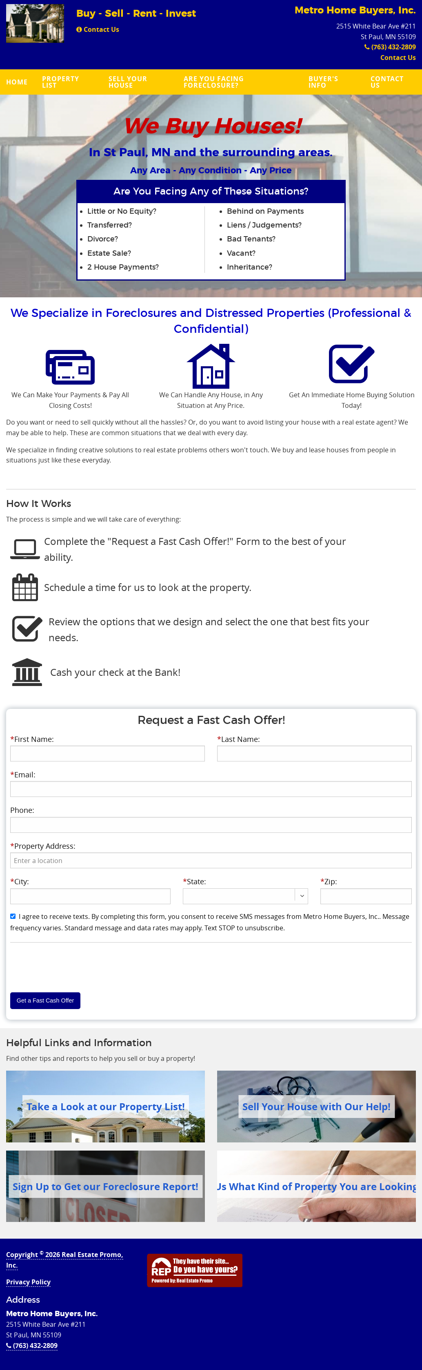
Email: (23, 774)
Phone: (22, 810)
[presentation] (210, 860)
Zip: (328, 881)
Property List (60, 82)
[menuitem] (18, 82)
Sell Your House (128, 82)
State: (194, 881)
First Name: (32, 739)
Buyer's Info (323, 82)
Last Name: (238, 739)
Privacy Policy (28, 1281)
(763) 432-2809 (390, 46)
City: (19, 881)
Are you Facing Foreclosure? (214, 82)
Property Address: (43, 846)
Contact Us (97, 29)
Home (17, 81)
